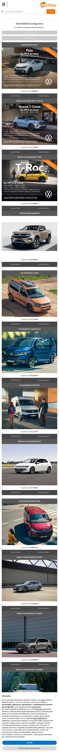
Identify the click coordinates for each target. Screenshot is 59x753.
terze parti (38, 709)
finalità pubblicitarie (40, 718)
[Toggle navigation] (4, 4)
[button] (56, 696)
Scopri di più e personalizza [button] (29, 748)
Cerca (50, 11)
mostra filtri (29, 38)
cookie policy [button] (36, 707)
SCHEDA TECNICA (15, 96)
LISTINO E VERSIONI (43, 96)
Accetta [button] (29, 743)
